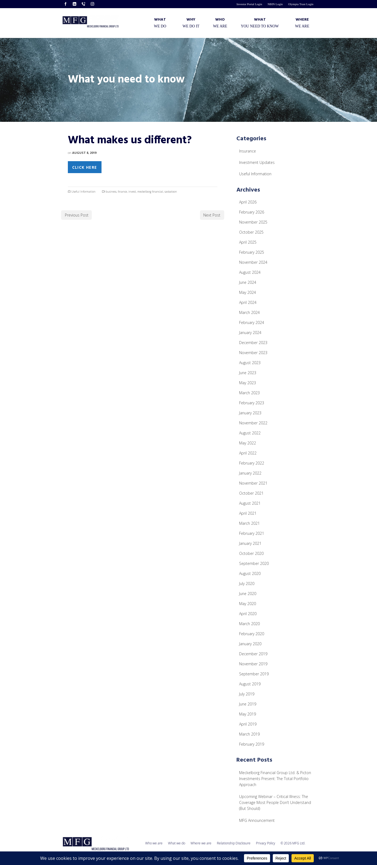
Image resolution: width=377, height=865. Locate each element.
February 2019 (251, 744)
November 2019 (253, 663)
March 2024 (249, 312)
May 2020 (247, 603)
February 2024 (251, 322)
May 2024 (247, 292)
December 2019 (253, 653)
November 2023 (253, 352)
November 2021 (253, 483)
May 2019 (247, 714)
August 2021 (250, 503)
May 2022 (247, 443)
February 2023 (251, 402)
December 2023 (253, 342)
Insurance (247, 151)
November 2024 (253, 262)
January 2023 (250, 412)
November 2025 (253, 222)
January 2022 (250, 473)
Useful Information (83, 191)
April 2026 (247, 202)
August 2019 (250, 683)
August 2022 (250, 432)
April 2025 (247, 242)
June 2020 (247, 593)
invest (132, 191)
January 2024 (250, 332)
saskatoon (170, 191)
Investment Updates (257, 162)
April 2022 (247, 453)
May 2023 (247, 382)
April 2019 (247, 724)
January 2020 (250, 643)
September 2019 (254, 673)
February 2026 (251, 212)
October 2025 (251, 232)
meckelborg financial (150, 191)
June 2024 (247, 282)
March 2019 (249, 734)
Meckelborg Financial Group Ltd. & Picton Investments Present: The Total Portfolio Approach (275, 778)
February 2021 (251, 533)
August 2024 (250, 272)
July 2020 (246, 583)
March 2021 (249, 523)
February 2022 (251, 463)
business (111, 191)
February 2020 (251, 633)
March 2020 (249, 623)
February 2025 (251, 252)
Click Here (84, 167)
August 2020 (250, 573)
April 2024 (247, 302)
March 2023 (249, 392)
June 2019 (247, 704)
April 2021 (247, 513)
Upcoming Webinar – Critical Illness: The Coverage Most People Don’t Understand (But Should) (275, 802)
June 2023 (247, 372)
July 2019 (246, 694)
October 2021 (251, 493)
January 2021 (250, 543)
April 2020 (247, 613)
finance (122, 191)
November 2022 (253, 422)
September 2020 (254, 563)
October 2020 (251, 553)
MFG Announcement (257, 820)
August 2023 (250, 362)
